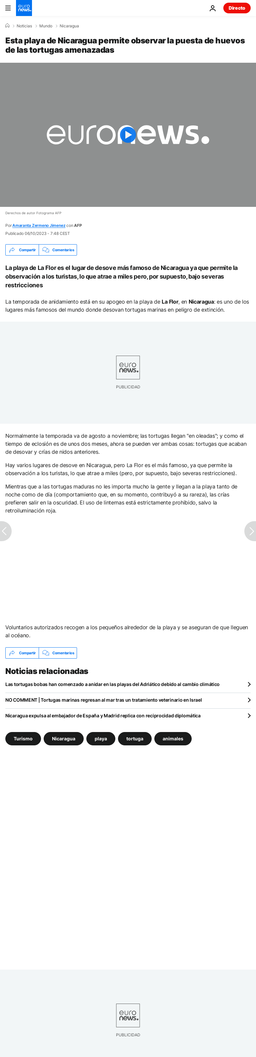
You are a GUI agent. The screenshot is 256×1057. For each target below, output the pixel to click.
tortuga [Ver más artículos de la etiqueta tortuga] (134, 738)
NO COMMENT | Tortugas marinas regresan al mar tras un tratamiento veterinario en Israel (103, 700)
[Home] (7, 25)
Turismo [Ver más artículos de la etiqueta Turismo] (23, 738)
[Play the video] (128, 135)
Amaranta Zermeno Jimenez (38, 225)
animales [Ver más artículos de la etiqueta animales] (173, 738)
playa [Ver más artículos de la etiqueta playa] (101, 738)
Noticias (24, 26)
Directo (237, 8)
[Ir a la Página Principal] (24, 8)
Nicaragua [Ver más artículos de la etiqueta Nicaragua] (63, 738)
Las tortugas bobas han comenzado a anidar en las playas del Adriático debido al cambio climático (112, 684)
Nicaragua (69, 26)
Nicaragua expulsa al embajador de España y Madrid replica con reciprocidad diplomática (103, 715)
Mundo (45, 26)
